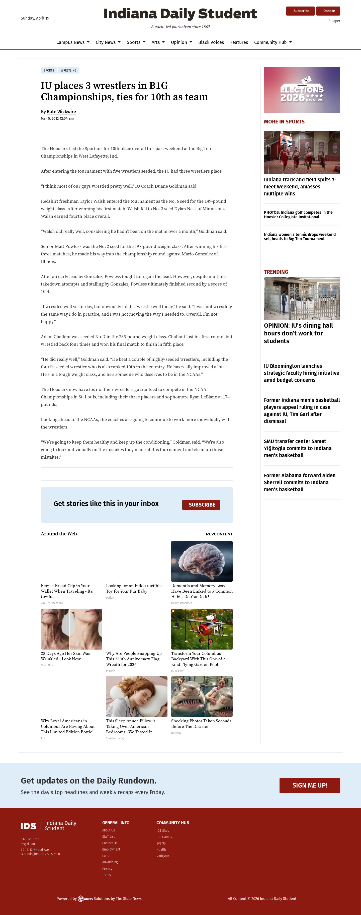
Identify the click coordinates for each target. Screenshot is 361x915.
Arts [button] (156, 42)
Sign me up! (310, 785)
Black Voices (211, 42)
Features (239, 42)
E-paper (334, 21)
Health (161, 850)
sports (49, 70)
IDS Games (164, 837)
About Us (108, 830)
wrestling (68, 70)
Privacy (107, 869)
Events (161, 843)
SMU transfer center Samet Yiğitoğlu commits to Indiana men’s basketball (298, 448)
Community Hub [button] (271, 42)
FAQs (105, 856)
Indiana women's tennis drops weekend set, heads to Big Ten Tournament (300, 236)
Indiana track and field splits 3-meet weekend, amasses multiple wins (300, 187)
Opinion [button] (179, 42)
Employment (111, 849)
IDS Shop (162, 830)
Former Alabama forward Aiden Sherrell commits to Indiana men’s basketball (300, 482)
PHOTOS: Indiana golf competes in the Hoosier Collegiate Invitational (298, 214)
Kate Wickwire (61, 111)
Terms (106, 875)
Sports (295, 121)
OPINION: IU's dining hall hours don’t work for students (298, 333)
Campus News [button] (71, 42)
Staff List (108, 836)
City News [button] (106, 42)
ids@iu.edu (29, 844)
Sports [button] (134, 42)
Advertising (110, 862)
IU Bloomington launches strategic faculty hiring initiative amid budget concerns (301, 373)
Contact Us (109, 843)
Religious (162, 856)
